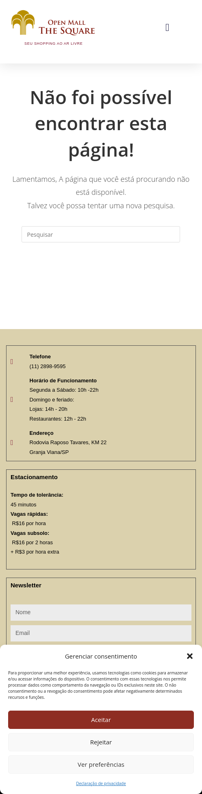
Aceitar (101, 719)
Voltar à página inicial (101, 275)
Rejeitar (101, 742)
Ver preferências (101, 764)
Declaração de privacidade (101, 783)
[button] (190, 656)
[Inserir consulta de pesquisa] (101, 234)
